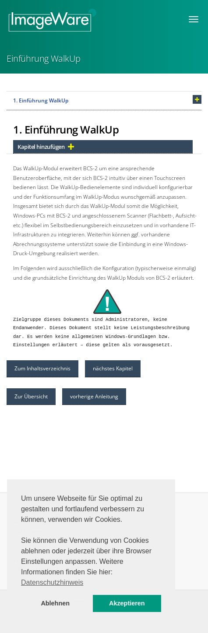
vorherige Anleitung (94, 396)
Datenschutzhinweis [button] (52, 582)
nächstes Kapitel (113, 368)
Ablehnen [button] (55, 603)
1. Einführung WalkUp (40, 100)
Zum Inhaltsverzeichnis (42, 368)
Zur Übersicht (31, 396)
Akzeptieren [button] (127, 603)
